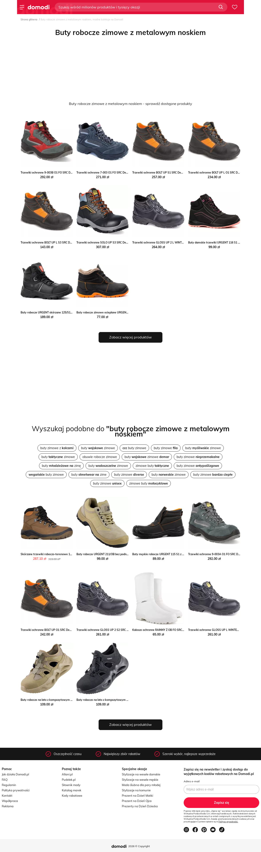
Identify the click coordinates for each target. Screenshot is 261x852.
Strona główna (29, 19)
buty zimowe (98, 448)
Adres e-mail (192, 781)
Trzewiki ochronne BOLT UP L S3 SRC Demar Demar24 (55, 242)
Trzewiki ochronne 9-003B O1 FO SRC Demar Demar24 (55, 172)
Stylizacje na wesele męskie (140, 779)
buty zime (89, 475)
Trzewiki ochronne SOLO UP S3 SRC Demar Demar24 (110, 242)
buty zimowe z (57, 448)
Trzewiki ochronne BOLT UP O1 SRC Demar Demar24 (54, 630)
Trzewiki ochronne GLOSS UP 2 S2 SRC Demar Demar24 (112, 630)
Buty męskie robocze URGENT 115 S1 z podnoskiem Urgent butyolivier (176, 554)
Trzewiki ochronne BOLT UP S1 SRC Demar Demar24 (165, 172)
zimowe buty (152, 466)
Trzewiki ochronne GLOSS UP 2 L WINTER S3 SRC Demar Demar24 (174, 242)
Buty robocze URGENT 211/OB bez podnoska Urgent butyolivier (116, 554)
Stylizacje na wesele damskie (141, 774)
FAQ (5, 779)
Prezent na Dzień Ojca (137, 801)
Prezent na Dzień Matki (137, 795)
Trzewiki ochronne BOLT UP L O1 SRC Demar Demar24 (222, 172)
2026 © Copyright (139, 846)
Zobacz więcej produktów (130, 337)
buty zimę (61, 466)
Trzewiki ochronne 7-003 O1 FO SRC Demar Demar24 (110, 172)
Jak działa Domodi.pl (15, 774)
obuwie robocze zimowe (99, 457)
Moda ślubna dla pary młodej (141, 785)
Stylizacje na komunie (136, 790)
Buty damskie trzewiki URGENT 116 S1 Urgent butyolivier (224, 242)
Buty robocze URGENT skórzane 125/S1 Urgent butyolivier (57, 312)
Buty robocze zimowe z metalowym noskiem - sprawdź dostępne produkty (130, 103)
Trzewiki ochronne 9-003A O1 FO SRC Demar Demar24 (222, 554)
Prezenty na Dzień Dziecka (140, 806)
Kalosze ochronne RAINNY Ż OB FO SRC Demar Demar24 (168, 630)
